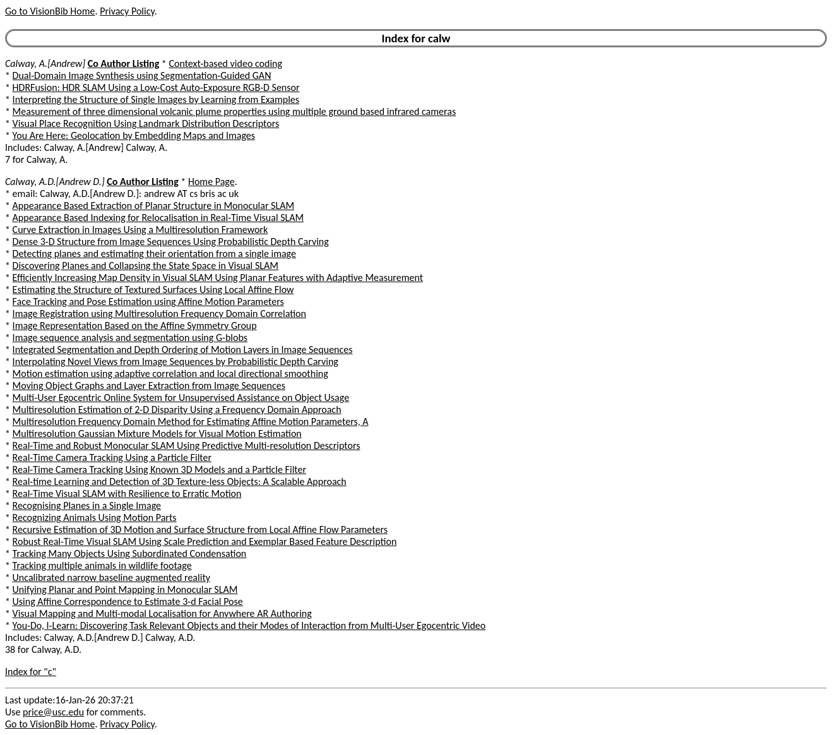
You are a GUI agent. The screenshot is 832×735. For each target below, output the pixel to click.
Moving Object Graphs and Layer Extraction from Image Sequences (149, 385)
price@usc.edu (53, 712)
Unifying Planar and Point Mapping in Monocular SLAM (125, 589)
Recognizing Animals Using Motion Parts (95, 517)
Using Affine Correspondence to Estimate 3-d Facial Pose (128, 601)
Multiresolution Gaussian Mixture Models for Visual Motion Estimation (157, 433)
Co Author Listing (123, 63)
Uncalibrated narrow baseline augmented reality (111, 577)
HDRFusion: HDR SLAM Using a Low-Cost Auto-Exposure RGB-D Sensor (156, 87)
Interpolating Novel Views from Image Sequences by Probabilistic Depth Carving (175, 362)
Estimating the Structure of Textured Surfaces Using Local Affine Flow (153, 290)
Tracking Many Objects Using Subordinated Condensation (130, 553)
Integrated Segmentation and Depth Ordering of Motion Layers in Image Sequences (183, 350)
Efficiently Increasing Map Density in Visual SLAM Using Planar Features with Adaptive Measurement (218, 278)
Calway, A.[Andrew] (45, 63)
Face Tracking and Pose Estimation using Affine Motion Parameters (148, 302)
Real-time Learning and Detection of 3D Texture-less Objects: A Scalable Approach (180, 481)
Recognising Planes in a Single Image (87, 505)
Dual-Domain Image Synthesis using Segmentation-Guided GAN (142, 75)
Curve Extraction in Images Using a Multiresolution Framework (140, 230)
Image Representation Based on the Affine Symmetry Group (135, 326)
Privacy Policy (127, 11)
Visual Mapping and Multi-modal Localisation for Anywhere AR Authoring (162, 613)
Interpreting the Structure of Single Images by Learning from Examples (156, 99)
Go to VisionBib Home (50, 11)
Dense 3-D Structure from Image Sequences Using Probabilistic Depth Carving (171, 242)
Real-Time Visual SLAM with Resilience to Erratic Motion (127, 493)
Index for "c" (30, 672)
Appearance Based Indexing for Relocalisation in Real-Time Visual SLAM (158, 218)
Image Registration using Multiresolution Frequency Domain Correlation (159, 314)
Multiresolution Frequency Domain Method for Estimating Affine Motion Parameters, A (191, 421)
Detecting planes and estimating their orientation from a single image (154, 254)
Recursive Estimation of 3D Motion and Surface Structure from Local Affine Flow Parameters (200, 529)
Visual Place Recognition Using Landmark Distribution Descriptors (146, 123)
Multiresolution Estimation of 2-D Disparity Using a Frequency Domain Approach (177, 409)
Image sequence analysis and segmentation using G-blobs (130, 338)
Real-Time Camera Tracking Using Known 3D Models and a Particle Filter (159, 469)
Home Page (211, 182)
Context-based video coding (225, 63)
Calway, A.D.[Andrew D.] (55, 182)
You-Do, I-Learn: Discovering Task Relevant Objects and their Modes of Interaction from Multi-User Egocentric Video (249, 625)
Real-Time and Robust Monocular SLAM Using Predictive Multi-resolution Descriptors (186, 445)
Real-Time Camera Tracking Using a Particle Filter (112, 457)
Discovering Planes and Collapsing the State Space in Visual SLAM (145, 266)
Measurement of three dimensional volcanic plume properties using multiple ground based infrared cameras (234, 111)
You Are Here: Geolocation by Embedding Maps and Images (134, 135)
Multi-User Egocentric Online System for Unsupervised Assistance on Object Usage (181, 397)
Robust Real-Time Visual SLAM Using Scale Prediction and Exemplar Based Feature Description (205, 541)
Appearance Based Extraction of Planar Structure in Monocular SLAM (154, 206)
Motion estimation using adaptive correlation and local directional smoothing (170, 373)
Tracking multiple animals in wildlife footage (102, 565)
